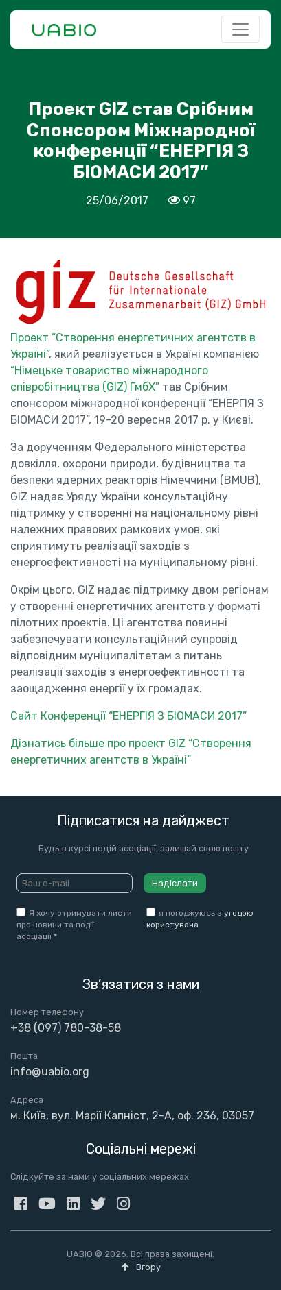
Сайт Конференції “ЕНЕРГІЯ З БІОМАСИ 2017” (128, 715)
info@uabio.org (49, 1071)
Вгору (141, 1267)
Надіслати (175, 883)
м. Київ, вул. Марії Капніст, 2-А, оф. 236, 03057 (132, 1115)
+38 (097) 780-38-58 (65, 1027)
